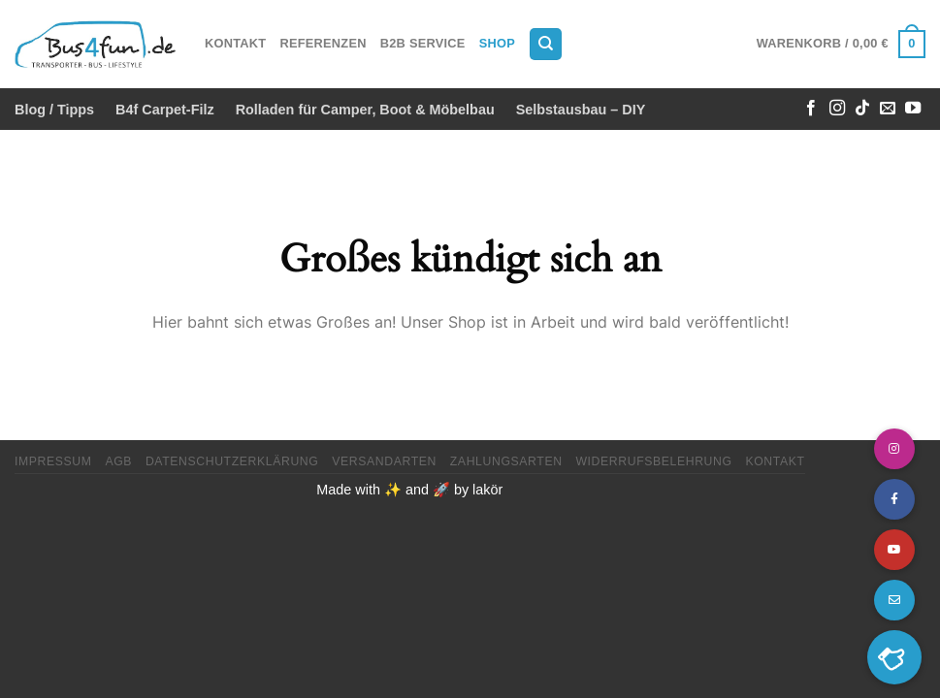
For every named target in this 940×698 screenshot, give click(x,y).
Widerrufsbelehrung (653, 461)
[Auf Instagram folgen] (837, 108)
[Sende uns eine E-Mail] (887, 108)
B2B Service (423, 43)
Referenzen (322, 43)
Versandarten (384, 461)
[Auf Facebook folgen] (811, 108)
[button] (894, 657)
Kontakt (235, 43)
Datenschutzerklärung (232, 461)
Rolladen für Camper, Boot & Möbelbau (365, 109)
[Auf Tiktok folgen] (862, 108)
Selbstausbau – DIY (581, 109)
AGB (118, 461)
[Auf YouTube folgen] (913, 108)
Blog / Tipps (54, 109)
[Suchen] (546, 44)
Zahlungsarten (506, 461)
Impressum (53, 461)
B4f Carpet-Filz (164, 109)
